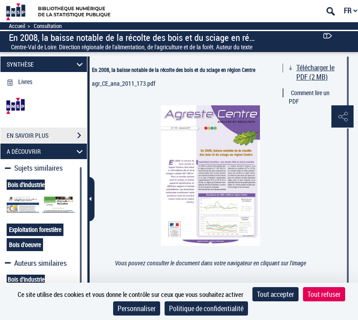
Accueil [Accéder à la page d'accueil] (17, 26)
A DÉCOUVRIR (46, 151)
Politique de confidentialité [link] (206, 308)
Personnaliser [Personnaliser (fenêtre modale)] (137, 308)
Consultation (48, 26)
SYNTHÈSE (46, 64)
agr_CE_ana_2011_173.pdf (123, 83)
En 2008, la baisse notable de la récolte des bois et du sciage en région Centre (173, 69)
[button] (342, 116)
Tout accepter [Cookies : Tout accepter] (275, 294)
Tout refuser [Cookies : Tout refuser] (324, 294)
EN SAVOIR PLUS (47, 135)
